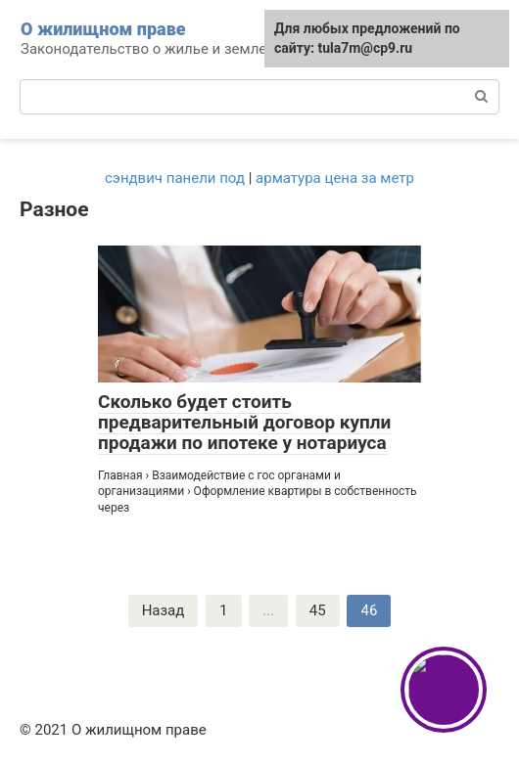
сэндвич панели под (175, 178)
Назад (163, 610)
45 (317, 610)
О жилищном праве (103, 29)
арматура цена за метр (335, 178)
